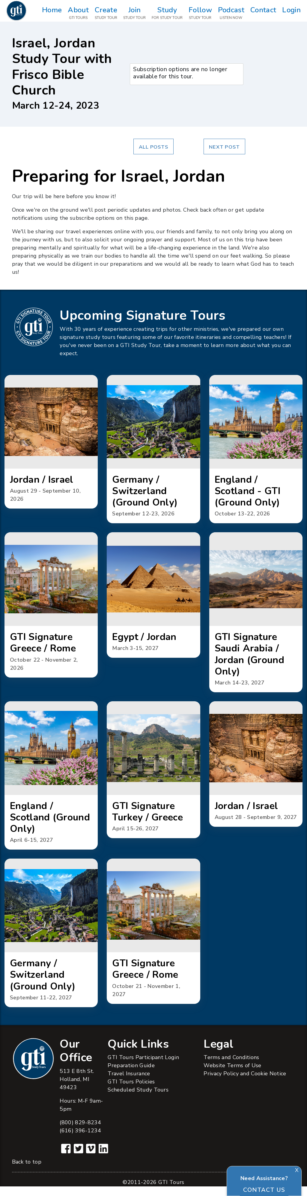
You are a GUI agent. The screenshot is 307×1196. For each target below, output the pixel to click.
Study (167, 13)
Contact (263, 13)
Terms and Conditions (231, 1067)
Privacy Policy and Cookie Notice (245, 1083)
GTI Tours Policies (131, 1091)
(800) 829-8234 (80, 1131)
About (78, 13)
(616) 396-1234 (80, 1139)
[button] (51, 443)
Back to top (26, 1171)
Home (52, 13)
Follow (200, 13)
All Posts (153, 146)
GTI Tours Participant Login (143, 1067)
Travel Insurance (129, 1083)
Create (106, 13)
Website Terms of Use (232, 1075)
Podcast (231, 13)
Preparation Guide (131, 1075)
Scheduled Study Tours (138, 1099)
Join (134, 13)
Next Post (224, 146)
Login (291, 13)
